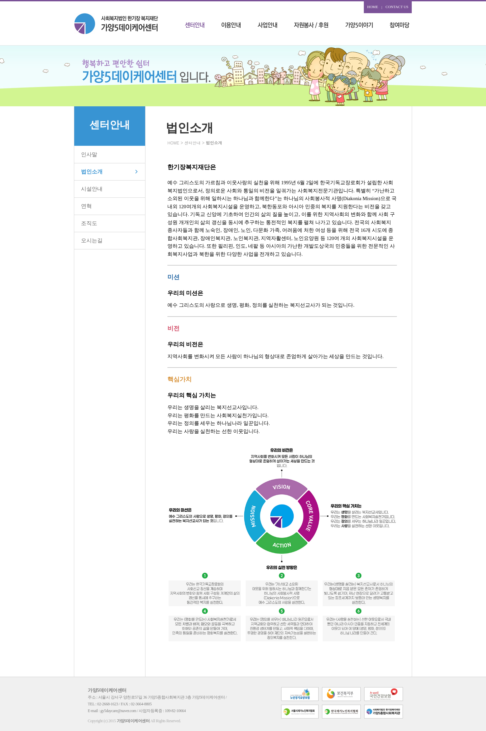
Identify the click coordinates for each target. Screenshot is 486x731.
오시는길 (92, 240)
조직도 (89, 223)
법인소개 (92, 171)
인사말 (89, 154)
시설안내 (92, 189)
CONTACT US (396, 7)
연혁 (86, 206)
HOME (372, 7)
